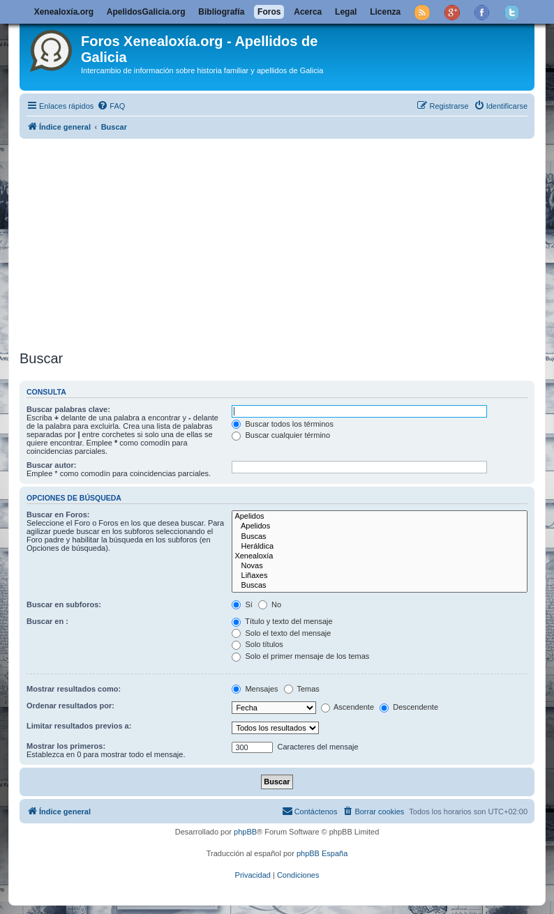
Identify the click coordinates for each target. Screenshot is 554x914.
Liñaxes (379, 576)
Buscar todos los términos (283, 424)
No (269, 604)
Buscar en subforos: (64, 604)
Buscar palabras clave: (68, 409)
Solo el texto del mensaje (281, 633)
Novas (379, 566)
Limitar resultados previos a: (79, 726)
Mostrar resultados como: (74, 689)
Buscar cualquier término (281, 435)
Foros (268, 12)
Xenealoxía (379, 556)
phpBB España (322, 853)
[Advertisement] (277, 242)
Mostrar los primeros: (66, 746)
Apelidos (379, 516)
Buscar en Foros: (58, 514)
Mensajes (255, 689)
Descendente (409, 707)
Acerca (308, 12)
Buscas (379, 537)
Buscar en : (47, 621)
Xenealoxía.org (63, 12)
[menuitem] (111, 106)
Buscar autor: (52, 465)
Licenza (385, 12)
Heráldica (379, 546)
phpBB (245, 832)
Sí (242, 604)
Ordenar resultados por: (70, 705)
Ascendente (348, 707)
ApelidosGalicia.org (146, 12)
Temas (302, 689)
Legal (346, 12)
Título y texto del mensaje (282, 621)
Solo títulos (257, 644)
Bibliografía (221, 12)
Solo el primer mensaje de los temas (300, 656)
